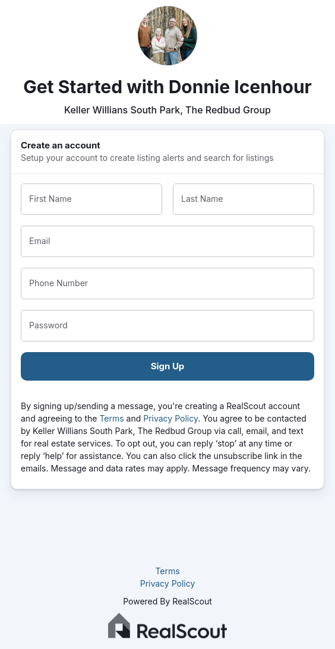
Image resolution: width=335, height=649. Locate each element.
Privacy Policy (170, 418)
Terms (111, 418)
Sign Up (168, 366)
